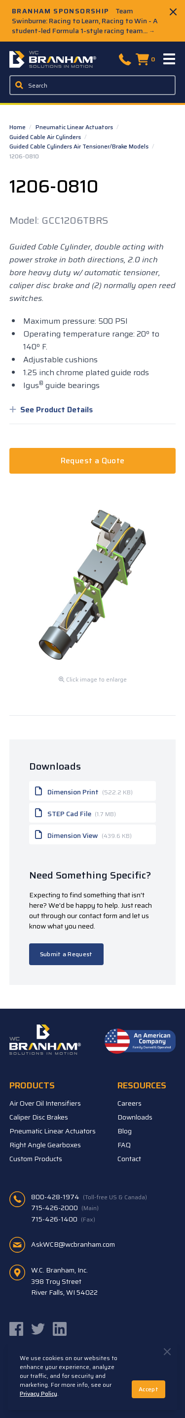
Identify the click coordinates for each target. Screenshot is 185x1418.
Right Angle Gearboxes (45, 1144)
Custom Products (35, 1158)
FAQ (124, 1144)
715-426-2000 (65, 1207)
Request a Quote (93, 460)
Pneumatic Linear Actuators (75, 127)
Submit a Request (66, 954)
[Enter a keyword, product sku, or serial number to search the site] (92, 85)
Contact (129, 1158)
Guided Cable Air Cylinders (45, 137)
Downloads (134, 1117)
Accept (148, 1389)
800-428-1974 (89, 1196)
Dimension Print (84, 791)
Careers (129, 1103)
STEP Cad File (75, 813)
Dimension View (83, 834)
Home (18, 127)
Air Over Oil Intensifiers (45, 1103)
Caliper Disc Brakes (38, 1117)
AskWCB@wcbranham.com (73, 1244)
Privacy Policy (38, 1393)
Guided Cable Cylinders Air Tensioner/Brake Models (79, 146)
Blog (124, 1130)
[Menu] (170, 59)
